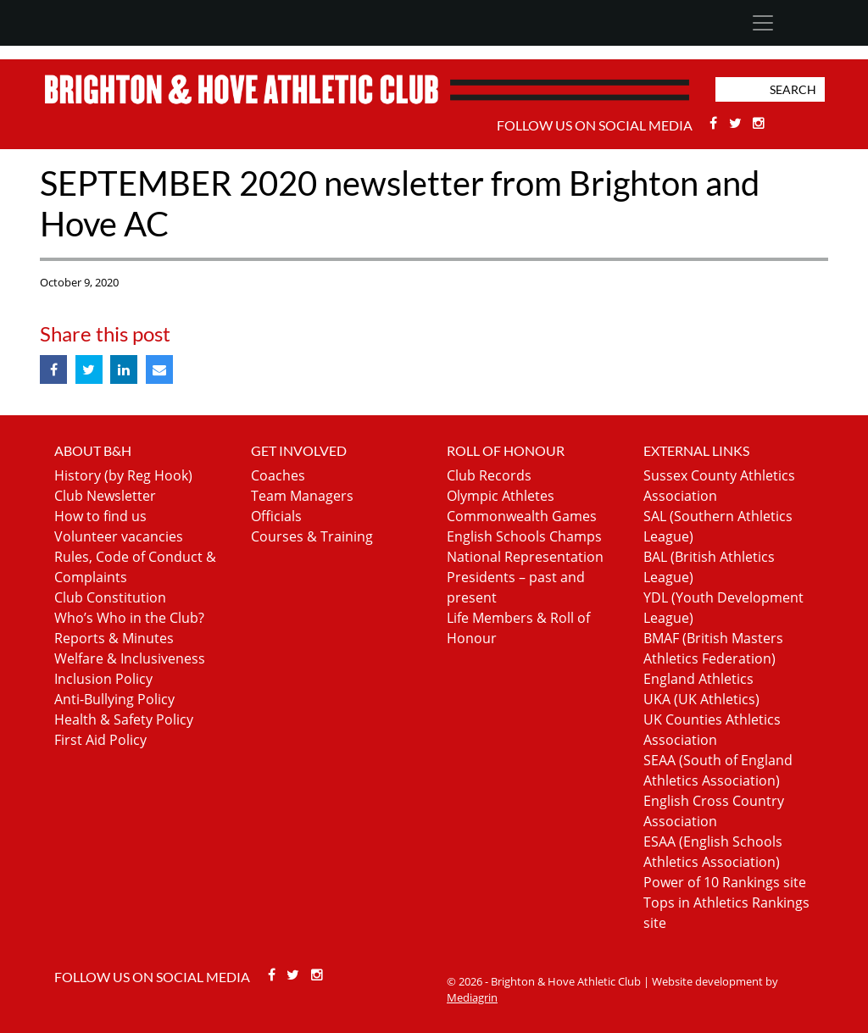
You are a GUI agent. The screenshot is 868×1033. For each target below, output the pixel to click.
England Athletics (698, 678)
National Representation (525, 556)
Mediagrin (472, 997)
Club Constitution (110, 597)
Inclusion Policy (103, 678)
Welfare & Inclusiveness (129, 658)
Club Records (489, 475)
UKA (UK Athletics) (701, 699)
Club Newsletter (105, 495)
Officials (276, 516)
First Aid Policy (100, 739)
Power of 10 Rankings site (724, 882)
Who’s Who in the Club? (129, 617)
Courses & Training (312, 536)
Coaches (278, 475)
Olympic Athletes (500, 495)
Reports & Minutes (114, 638)
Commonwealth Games (522, 516)
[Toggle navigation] (762, 23)
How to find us (100, 516)
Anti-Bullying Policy (114, 699)
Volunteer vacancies (118, 536)
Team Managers (302, 495)
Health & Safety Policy (123, 719)
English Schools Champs (524, 536)
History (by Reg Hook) (123, 475)
